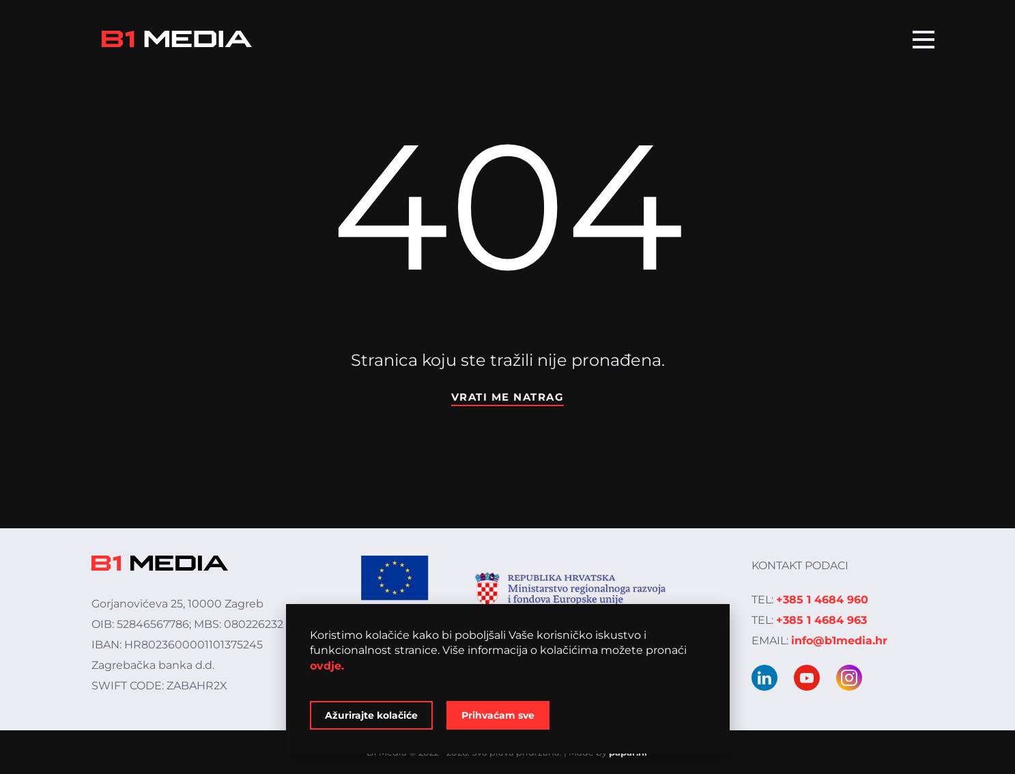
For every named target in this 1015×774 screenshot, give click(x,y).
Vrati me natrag (507, 396)
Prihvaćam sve (497, 715)
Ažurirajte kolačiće (371, 715)
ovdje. (327, 665)
